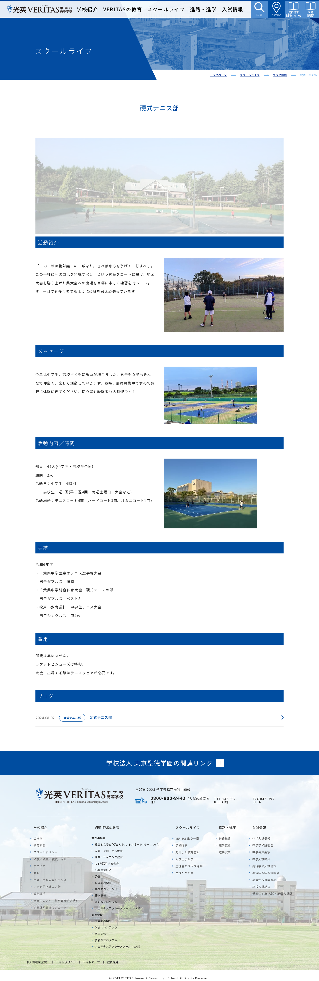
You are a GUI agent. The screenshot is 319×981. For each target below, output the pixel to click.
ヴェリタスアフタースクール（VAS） (119, 903)
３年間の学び (104, 915)
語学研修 (101, 890)
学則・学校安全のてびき (50, 874)
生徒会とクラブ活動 (190, 860)
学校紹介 (87, 9)
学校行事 (183, 840)
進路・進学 (203, 9)
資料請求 (39, 888)
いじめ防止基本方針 (47, 881)
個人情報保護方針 (39, 957)
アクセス (39, 860)
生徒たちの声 (186, 867)
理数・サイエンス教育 (110, 852)
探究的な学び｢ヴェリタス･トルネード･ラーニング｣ (128, 839)
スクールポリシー (45, 847)
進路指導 (227, 833)
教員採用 (118, 957)
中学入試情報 (261, 833)
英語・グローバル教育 (110, 845)
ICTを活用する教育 (108, 858)
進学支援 (227, 840)
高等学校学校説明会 (266, 867)
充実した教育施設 (189, 847)
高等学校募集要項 (264, 874)
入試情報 (232, 9)
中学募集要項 (261, 847)
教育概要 (39, 840)
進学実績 (227, 847)
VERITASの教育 (122, 9)
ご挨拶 (38, 833)
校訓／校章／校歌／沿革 (50, 854)
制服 (36, 867)
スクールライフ (166, 9)
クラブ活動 (280, 75)
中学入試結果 (261, 854)
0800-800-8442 (168, 799)
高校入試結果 (261, 881)
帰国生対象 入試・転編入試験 (272, 888)
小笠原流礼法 (104, 864)
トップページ (218, 75)
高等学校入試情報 (264, 860)
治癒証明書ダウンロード (50, 902)
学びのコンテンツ (107, 883)
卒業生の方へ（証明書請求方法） (56, 895)
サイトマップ (96, 957)
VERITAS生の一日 (189, 833)
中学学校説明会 (263, 840)
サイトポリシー (68, 957)
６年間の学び (104, 877)
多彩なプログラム (107, 896)
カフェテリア (186, 854)
